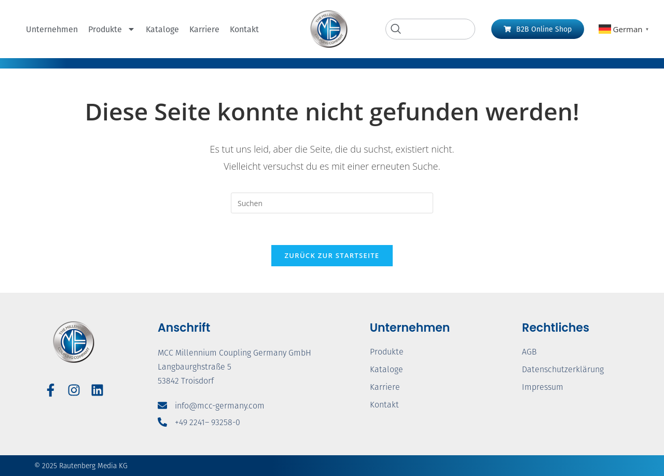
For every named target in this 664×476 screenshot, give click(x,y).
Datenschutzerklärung (563, 369)
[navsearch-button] (430, 29)
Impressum (542, 387)
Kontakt (244, 29)
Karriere (204, 29)
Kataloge (162, 29)
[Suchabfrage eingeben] (332, 203)
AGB (529, 352)
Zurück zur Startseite (332, 255)
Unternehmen (52, 29)
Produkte (111, 29)
